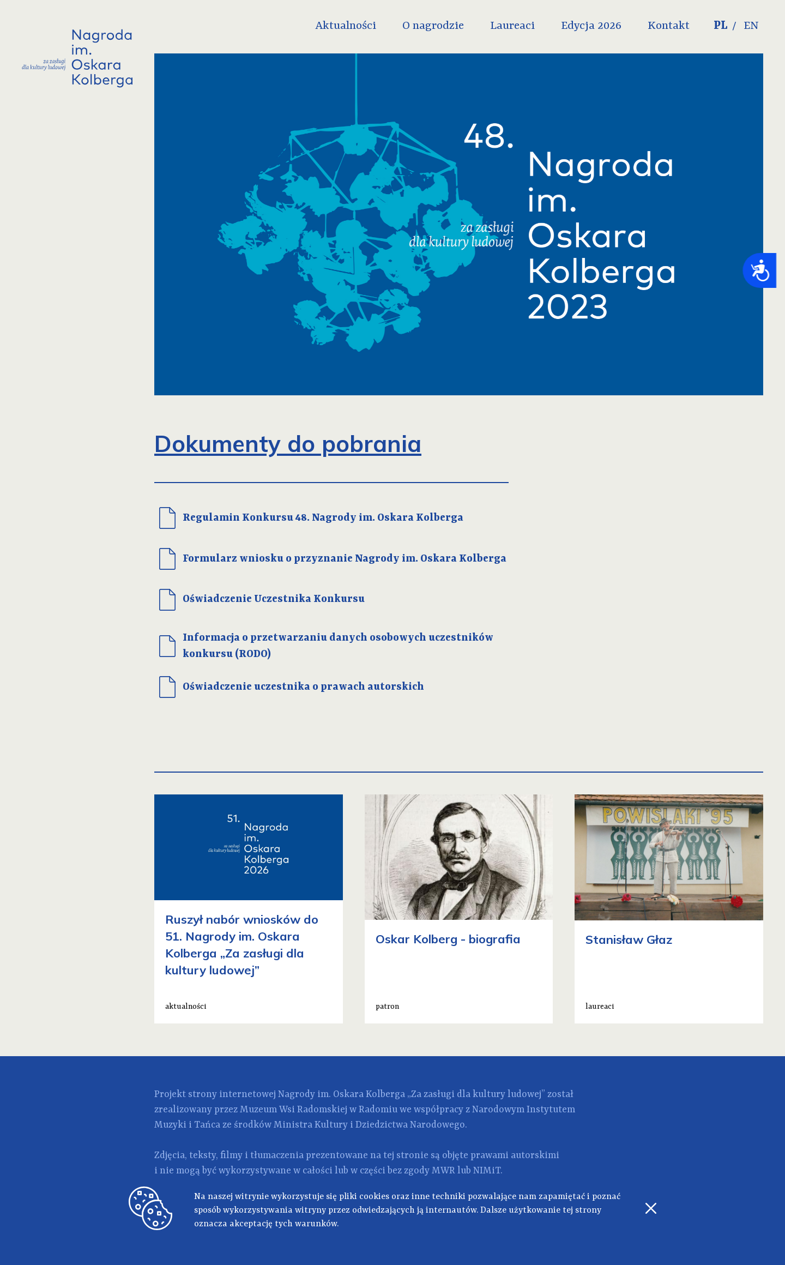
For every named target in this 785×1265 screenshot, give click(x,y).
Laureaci (512, 26)
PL (721, 26)
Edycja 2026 (591, 26)
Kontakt (669, 26)
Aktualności (345, 26)
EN (751, 26)
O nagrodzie (433, 26)
